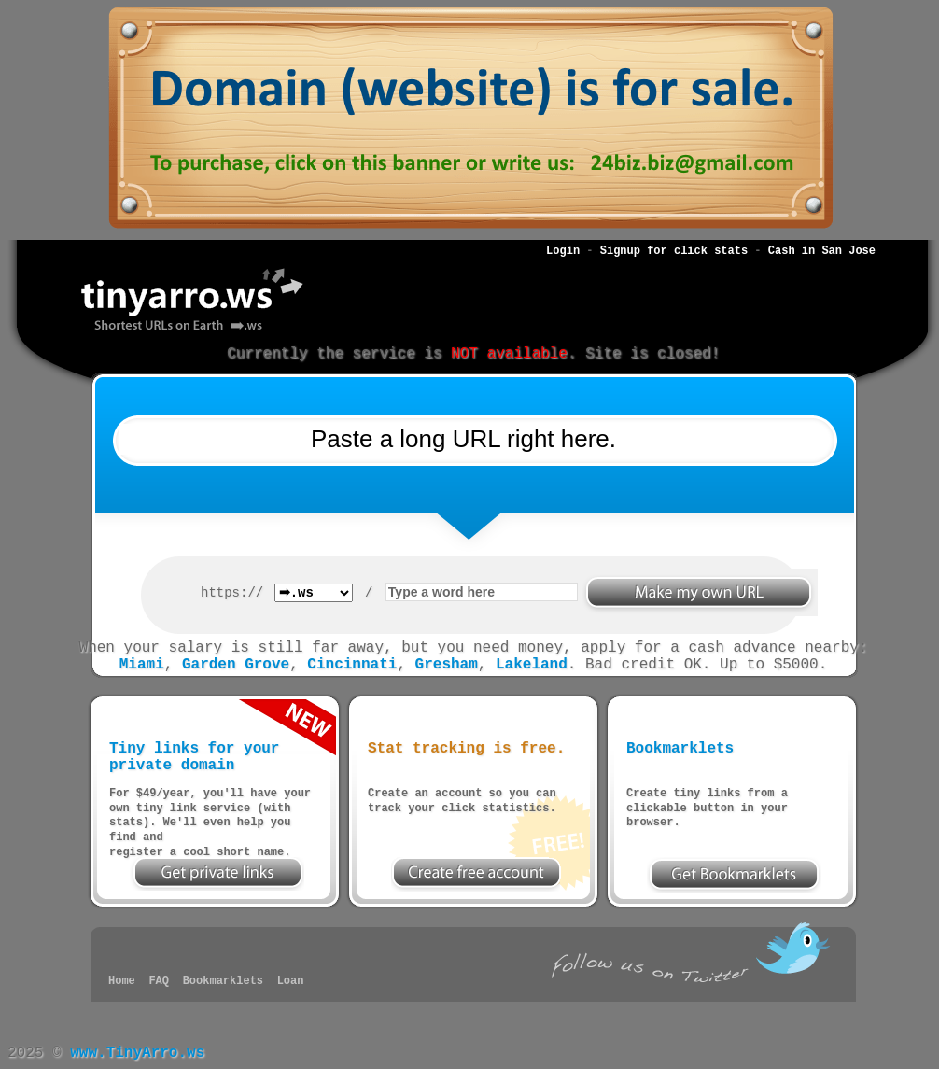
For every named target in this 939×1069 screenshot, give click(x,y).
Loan (290, 981)
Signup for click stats (674, 251)
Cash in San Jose (822, 251)
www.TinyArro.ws (137, 1053)
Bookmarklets (223, 981)
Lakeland (532, 664)
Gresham (446, 664)
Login (563, 251)
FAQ (158, 981)
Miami (141, 664)
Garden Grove (235, 664)
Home (121, 981)
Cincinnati (352, 664)
